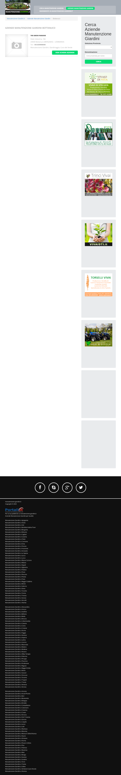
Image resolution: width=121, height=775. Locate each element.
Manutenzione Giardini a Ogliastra (16, 567)
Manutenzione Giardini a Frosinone (16, 549)
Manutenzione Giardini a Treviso (15, 596)
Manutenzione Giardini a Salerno (16, 586)
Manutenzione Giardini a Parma (15, 741)
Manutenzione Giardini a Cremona (16, 541)
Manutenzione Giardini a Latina (15, 640)
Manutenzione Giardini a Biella (15, 616)
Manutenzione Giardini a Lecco (15, 556)
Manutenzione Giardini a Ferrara (16, 715)
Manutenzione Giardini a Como (15, 626)
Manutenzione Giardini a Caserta (16, 537)
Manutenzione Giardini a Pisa (14, 745)
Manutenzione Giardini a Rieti (14, 752)
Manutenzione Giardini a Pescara (16, 574)
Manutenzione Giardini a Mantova (16, 729)
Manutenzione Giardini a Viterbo (15, 603)
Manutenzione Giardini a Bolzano (16, 532)
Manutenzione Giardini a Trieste (15, 682)
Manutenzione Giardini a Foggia (15, 633)
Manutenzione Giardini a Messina (16, 731)
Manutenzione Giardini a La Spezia (16, 553)
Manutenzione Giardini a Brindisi (16, 703)
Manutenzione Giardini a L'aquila (16, 722)
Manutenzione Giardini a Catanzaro (16, 708)
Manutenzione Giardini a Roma (15, 670)
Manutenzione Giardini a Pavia (15, 572)
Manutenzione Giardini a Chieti (15, 539)
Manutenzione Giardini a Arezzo (15, 609)
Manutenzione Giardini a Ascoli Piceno (17, 694)
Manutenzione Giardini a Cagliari (16, 534)
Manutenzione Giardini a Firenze (15, 546)
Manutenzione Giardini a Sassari (15, 673)
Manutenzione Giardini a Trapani (16, 680)
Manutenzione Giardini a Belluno (16, 614)
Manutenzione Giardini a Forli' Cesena (17, 717)
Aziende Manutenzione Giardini (38, 19)
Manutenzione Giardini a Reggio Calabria (18, 581)
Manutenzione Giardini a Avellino (16, 612)
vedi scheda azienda (64, 52)
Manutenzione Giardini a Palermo (16, 656)
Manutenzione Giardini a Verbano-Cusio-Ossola (20, 769)
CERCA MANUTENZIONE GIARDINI (51, 8)
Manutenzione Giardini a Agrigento (16, 520)
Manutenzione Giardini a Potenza (16, 748)
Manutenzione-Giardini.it (16, 19)
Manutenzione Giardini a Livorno (15, 642)
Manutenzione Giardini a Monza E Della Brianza (20, 734)
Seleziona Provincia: (93, 43)
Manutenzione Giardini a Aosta (15, 523)
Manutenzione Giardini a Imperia (16, 638)
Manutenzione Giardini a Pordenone (17, 663)
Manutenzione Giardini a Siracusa (16, 675)
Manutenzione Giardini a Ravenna (16, 750)
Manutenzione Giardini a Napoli (15, 565)
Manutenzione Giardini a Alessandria (17, 607)
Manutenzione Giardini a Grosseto (16, 551)
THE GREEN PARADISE (38, 36)
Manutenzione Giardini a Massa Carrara (18, 560)
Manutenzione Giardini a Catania (16, 623)
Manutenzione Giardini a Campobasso (17, 705)
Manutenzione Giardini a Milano (15, 563)
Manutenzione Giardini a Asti (14, 525)
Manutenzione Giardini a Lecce (15, 724)
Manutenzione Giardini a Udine (15, 766)
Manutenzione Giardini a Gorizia (15, 719)
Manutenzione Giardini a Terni (15, 762)
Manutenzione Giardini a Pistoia (15, 577)
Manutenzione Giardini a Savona (15, 757)
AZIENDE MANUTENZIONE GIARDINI (80, 8)
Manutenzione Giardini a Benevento (17, 698)
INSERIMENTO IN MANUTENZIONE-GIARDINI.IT (56, 11)
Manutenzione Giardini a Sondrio (16, 759)
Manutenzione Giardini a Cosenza (16, 710)
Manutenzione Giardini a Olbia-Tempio (17, 654)
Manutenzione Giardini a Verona (15, 687)
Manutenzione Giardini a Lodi (14, 727)
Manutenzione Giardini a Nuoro (15, 736)
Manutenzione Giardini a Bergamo (16, 530)
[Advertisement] (102, 388)
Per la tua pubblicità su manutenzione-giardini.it (20, 514)
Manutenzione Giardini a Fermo (15, 630)
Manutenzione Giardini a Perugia (16, 659)
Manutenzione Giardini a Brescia (16, 619)
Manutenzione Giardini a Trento (15, 764)
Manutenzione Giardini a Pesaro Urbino (18, 743)
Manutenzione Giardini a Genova (16, 635)
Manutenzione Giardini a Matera (15, 647)
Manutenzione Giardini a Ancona (16, 691)
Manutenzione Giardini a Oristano (16, 738)
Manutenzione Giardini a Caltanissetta (17, 621)
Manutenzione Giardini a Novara (15, 652)
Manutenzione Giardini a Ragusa (15, 666)
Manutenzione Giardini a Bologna (16, 701)
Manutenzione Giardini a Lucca (15, 558)
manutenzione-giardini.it (13, 502)
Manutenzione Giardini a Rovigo (15, 755)
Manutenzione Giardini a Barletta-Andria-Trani (20, 527)
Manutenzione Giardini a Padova (15, 570)
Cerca (98, 61)
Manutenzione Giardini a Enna (15, 544)
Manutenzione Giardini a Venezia (16, 685)
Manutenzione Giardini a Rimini (15, 584)
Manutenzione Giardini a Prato (15, 579)
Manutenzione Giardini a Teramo (16, 677)
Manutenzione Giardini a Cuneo (15, 712)
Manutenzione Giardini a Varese (15, 598)
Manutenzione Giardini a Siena (15, 588)
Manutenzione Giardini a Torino (15, 593)
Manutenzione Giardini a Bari (14, 696)
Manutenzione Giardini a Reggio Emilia (17, 668)
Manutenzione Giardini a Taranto (16, 591)
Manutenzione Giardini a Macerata (16, 645)
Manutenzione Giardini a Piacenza (16, 661)
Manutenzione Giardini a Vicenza (16, 771)
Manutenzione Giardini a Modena (16, 649)
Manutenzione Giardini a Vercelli (15, 600)
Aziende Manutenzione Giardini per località (19, 516)
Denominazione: (91, 52)
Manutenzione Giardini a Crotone (16, 628)
